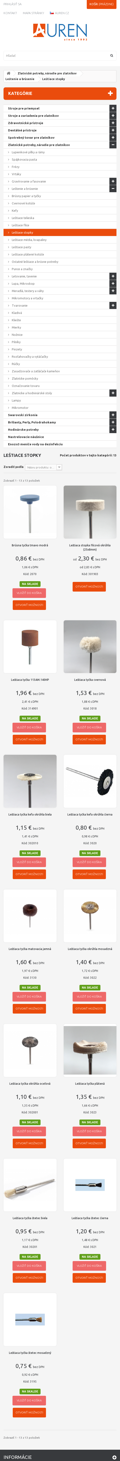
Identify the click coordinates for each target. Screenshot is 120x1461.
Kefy (14, 210)
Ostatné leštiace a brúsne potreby (34, 261)
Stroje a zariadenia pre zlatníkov (33, 115)
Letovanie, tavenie (24, 276)
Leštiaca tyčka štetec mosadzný (30, 1352)
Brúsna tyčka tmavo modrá (30, 545)
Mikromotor (20, 407)
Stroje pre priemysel (23, 108)
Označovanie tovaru (25, 385)
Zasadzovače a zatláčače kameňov (35, 371)
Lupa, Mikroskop (23, 283)
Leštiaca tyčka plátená (90, 1083)
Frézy (15, 166)
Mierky (16, 327)
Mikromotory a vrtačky (27, 298)
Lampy (16, 400)
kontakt (10, 13)
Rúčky (15, 363)
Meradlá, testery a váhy (27, 290)
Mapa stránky (33, 13)
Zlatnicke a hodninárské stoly (31, 393)
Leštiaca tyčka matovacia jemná (30, 948)
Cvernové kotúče (23, 203)
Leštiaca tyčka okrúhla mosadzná (90, 948)
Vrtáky (16, 174)
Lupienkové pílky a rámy (28, 152)
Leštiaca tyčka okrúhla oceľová (29, 1083)
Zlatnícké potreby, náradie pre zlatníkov (47, 73)
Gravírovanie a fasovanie (28, 181)
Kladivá (16, 312)
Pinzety (16, 349)
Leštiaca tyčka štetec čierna (90, 1218)
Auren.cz (59, 13)
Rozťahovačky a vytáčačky (29, 356)
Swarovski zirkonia (22, 415)
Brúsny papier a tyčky (26, 196)
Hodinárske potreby (23, 429)
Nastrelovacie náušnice (26, 436)
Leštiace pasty (21, 247)
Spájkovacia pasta (24, 159)
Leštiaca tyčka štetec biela (30, 1218)
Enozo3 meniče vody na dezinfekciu (35, 444)
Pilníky (16, 342)
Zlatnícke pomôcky (24, 378)
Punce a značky (22, 269)
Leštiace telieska (22, 217)
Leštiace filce (20, 225)
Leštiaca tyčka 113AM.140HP (30, 679)
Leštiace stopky (22, 232)
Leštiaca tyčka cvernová (90, 679)
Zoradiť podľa (14, 466)
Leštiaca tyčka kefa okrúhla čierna (89, 814)
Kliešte (16, 320)
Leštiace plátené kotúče (27, 254)
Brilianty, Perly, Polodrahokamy (32, 422)
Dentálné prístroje (22, 130)
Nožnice (17, 334)
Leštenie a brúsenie (19, 79)
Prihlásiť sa (12, 4)
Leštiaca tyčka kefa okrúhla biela (30, 814)
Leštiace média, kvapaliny (28, 239)
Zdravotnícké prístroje (25, 123)
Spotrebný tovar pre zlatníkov (31, 137)
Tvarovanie (19, 305)
